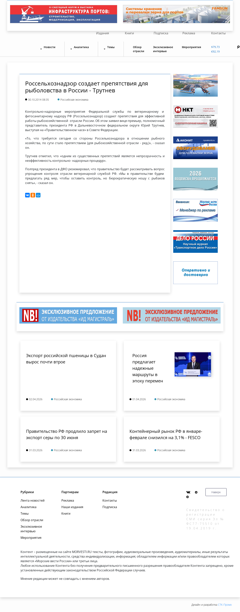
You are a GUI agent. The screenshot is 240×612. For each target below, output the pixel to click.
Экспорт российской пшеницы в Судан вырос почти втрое (66, 358)
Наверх (216, 492)
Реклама (188, 33)
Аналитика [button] (81, 47)
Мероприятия (191, 47)
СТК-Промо (225, 604)
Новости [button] (49, 47)
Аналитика (28, 507)
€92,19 (215, 51)
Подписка (161, 33)
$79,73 (215, 47)
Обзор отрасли (138, 49)
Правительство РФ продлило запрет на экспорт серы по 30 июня (66, 434)
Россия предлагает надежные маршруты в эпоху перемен (147, 368)
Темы (25, 513)
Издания (102, 33)
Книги (129, 33)
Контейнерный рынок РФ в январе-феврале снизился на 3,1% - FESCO (165, 434)
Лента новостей (33, 500)
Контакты (218, 33)
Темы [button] (111, 47)
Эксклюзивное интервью (163, 49)
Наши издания (72, 507)
